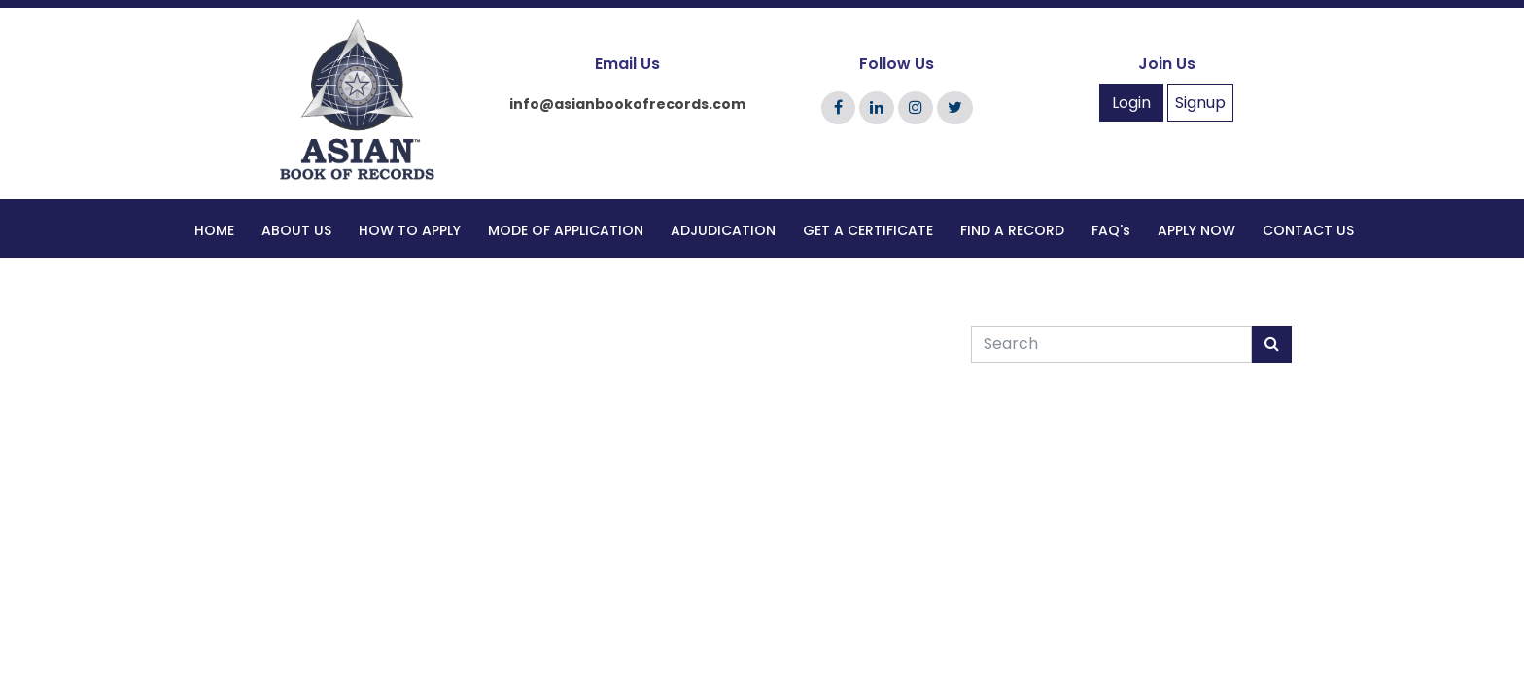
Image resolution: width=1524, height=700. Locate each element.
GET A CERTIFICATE (868, 230)
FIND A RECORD (1012, 230)
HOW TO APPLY (410, 230)
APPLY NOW (1196, 230)
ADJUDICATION (723, 230)
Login (1131, 102)
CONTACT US (1308, 230)
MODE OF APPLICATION (565, 230)
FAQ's (1110, 230)
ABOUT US (296, 230)
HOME (214, 230)
